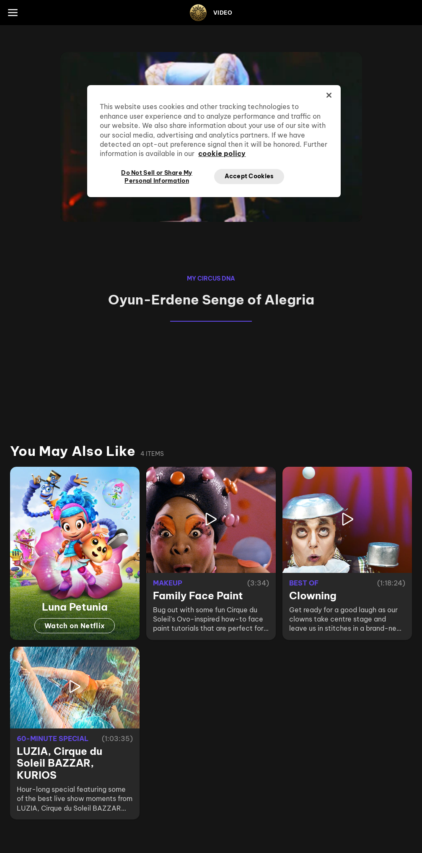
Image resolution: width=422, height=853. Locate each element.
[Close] (329, 95)
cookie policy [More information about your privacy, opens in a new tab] (222, 153)
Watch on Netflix (74, 626)
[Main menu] (12, 12)
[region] (213, 141)
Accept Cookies (249, 176)
